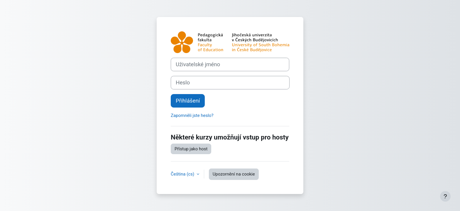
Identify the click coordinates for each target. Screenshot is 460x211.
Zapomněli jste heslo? (192, 115)
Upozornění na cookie (234, 174)
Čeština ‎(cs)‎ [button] (183, 174)
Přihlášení (188, 101)
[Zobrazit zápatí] (445, 196)
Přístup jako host (191, 149)
